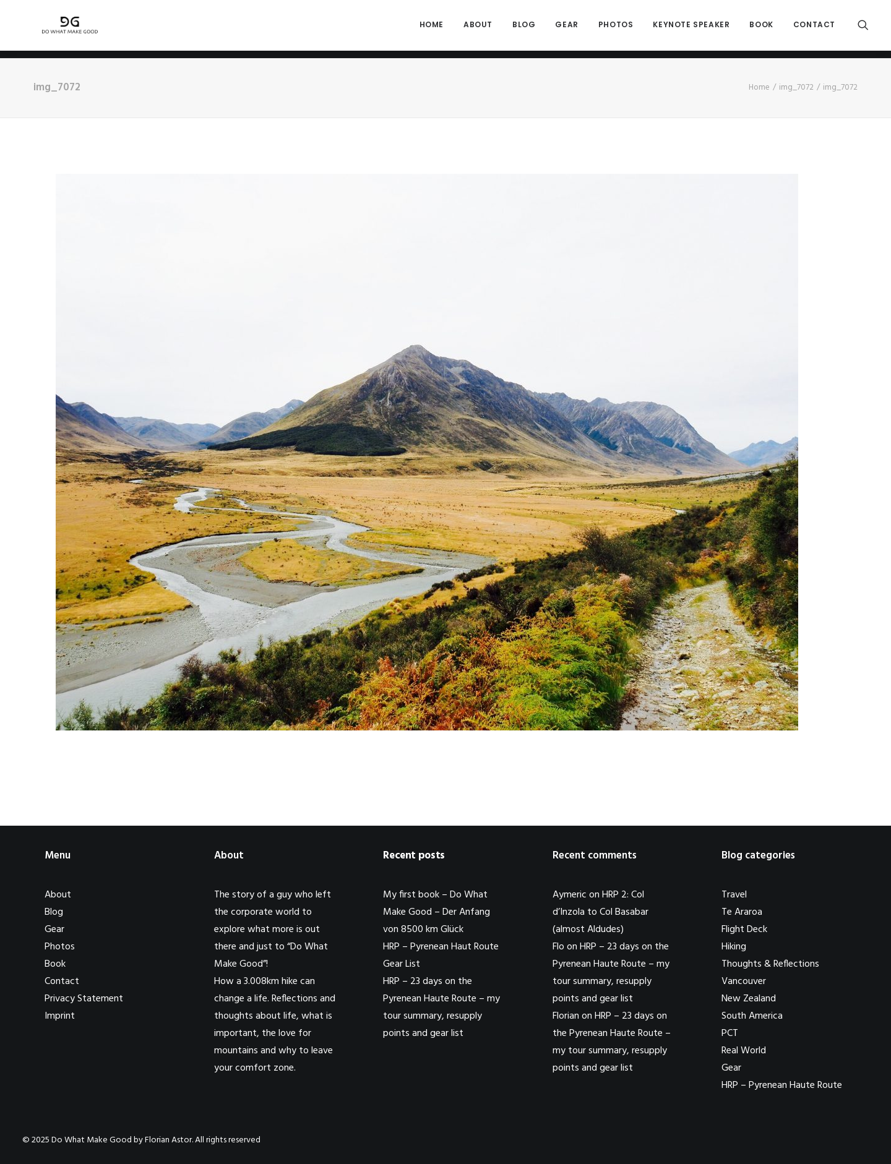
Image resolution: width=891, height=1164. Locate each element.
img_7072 (796, 87)
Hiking (733, 947)
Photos (616, 29)
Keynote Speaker (691, 29)
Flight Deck (744, 930)
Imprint (60, 1016)
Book (761, 29)
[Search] (863, 29)
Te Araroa (741, 912)
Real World (743, 1051)
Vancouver (743, 982)
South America (752, 1016)
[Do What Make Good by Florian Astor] (64, 29)
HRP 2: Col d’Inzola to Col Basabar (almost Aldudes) (600, 912)
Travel (734, 895)
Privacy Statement (84, 999)
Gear (566, 29)
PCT (729, 1033)
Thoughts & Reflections (770, 964)
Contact (814, 29)
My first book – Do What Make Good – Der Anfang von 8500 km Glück (436, 912)
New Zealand (748, 999)
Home (432, 29)
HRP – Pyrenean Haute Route (781, 1085)
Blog (523, 29)
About (478, 29)
